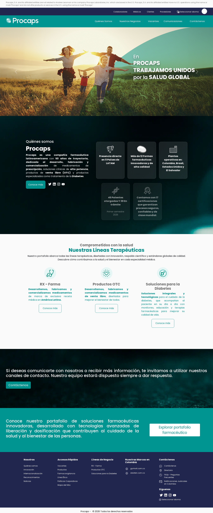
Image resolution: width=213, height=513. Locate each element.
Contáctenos (197, 21)
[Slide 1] (106, 112)
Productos (62, 469)
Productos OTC (98, 469)
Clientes (150, 11)
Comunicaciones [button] (174, 21)
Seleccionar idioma (188, 11)
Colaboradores (120, 11)
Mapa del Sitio (64, 485)
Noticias (27, 481)
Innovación (29, 469)
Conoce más (40, 308)
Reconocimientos (32, 477)
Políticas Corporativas (68, 481)
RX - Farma (96, 466)
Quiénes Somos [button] (105, 21)
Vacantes (153, 21)
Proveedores (165, 11)
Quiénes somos (31, 466)
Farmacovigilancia (66, 473)
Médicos (137, 11)
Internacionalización (33, 473)
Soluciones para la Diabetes (104, 473)
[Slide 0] (101, 112)
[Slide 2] (112, 112)
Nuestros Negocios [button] (131, 21)
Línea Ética (62, 477)
